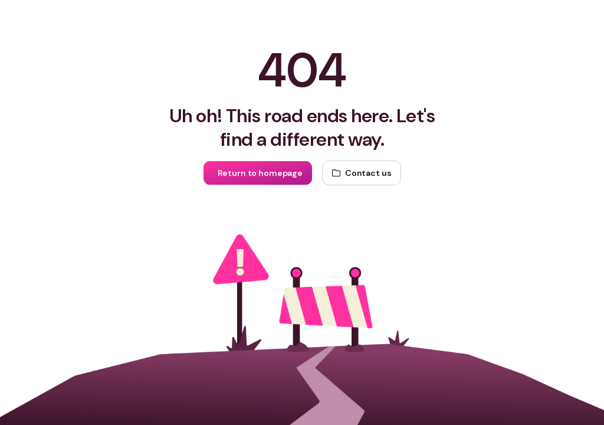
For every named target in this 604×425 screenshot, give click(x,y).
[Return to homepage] (258, 173)
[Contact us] (361, 173)
